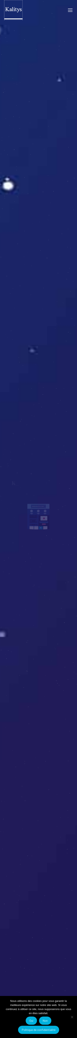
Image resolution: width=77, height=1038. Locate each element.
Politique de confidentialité (38, 1029)
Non (45, 1020)
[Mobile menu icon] (70, 10)
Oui (31, 1020)
